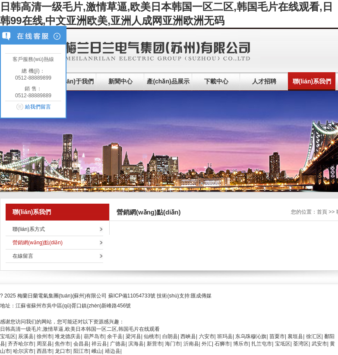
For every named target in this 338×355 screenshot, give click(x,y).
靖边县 (112, 351)
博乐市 (241, 344)
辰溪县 (26, 336)
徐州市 (44, 336)
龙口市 (62, 351)
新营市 (154, 344)
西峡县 (188, 336)
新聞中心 (120, 81)
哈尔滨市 (23, 351)
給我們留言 (38, 107)
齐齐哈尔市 (21, 344)
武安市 (319, 344)
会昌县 (81, 344)
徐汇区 (314, 336)
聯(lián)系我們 (312, 81)
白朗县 (170, 336)
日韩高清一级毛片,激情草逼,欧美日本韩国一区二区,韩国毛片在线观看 (80, 329)
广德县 (118, 344)
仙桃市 (151, 336)
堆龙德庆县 (68, 336)
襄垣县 (295, 336)
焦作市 (62, 344)
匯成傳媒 (201, 296)
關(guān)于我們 (72, 81)
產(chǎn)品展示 (168, 81)
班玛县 (225, 336)
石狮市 (222, 344)
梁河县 (133, 336)
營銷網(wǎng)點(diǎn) (38, 243)
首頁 (322, 212)
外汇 (207, 344)
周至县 (44, 344)
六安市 (207, 336)
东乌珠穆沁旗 (250, 336)
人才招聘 (264, 81)
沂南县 (191, 344)
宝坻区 (8, 336)
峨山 (97, 351)
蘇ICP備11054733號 (131, 296)
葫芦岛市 (94, 336)
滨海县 (136, 344)
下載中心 (216, 81)
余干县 (115, 336)
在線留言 (23, 256)
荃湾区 (301, 344)
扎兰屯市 (261, 344)
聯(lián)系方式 (29, 229)
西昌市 (44, 351)
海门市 (172, 344)
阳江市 (81, 351)
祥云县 (99, 344)
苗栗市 (277, 336)
